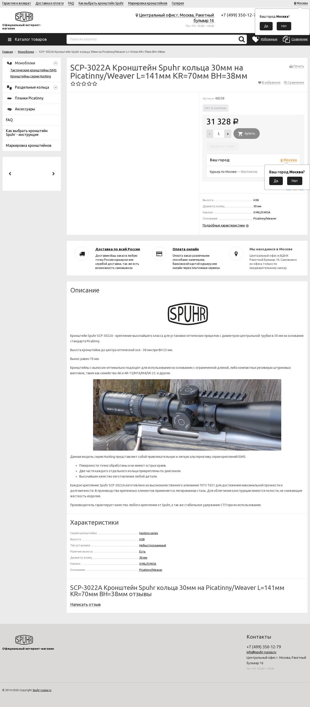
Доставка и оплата (50, 3)
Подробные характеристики (224, 225)
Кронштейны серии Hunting (30, 76)
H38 (141, 539)
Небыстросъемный (152, 545)
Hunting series (148, 533)
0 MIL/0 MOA (147, 563)
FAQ (71, 3)
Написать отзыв (85, 604)
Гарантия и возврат (16, 3)
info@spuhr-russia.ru (261, 652)
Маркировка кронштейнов (147, 3)
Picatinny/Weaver (150, 569)
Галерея (178, 3)
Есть (142, 551)
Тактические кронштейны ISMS (33, 70)
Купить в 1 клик (222, 146)
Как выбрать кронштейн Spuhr (101, 3)
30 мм (143, 557)
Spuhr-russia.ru (42, 690)
